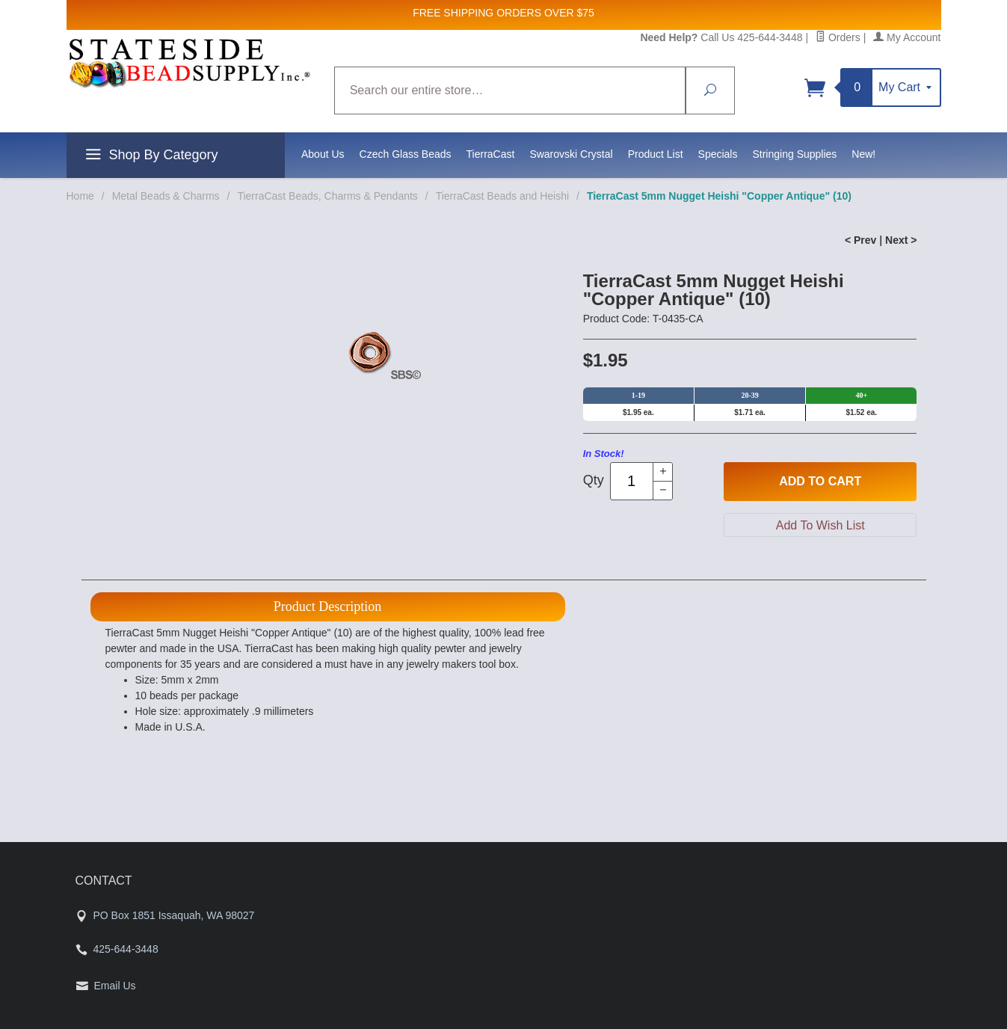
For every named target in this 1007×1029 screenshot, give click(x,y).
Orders (838, 37)
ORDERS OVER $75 (545, 13)
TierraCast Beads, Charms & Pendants (327, 196)
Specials (718, 154)
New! (863, 154)
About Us (323, 154)
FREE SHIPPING (453, 13)
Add (820, 481)
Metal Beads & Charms (166, 196)
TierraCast (490, 154)
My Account (906, 37)
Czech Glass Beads (406, 154)
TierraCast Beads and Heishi (502, 196)
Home (80, 196)
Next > (901, 240)
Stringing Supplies (794, 154)
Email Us (115, 986)
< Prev (860, 240)
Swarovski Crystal (570, 154)
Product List (655, 154)
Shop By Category (149, 157)
